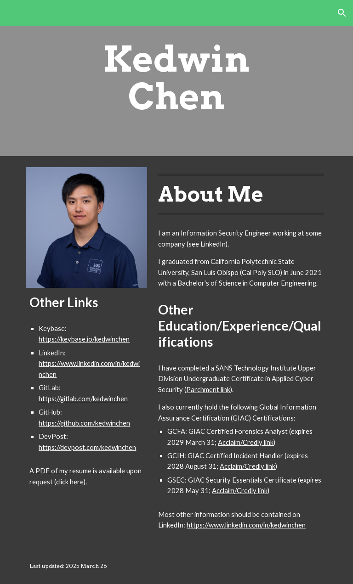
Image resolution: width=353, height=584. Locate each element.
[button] (342, 13)
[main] (176, 78)
